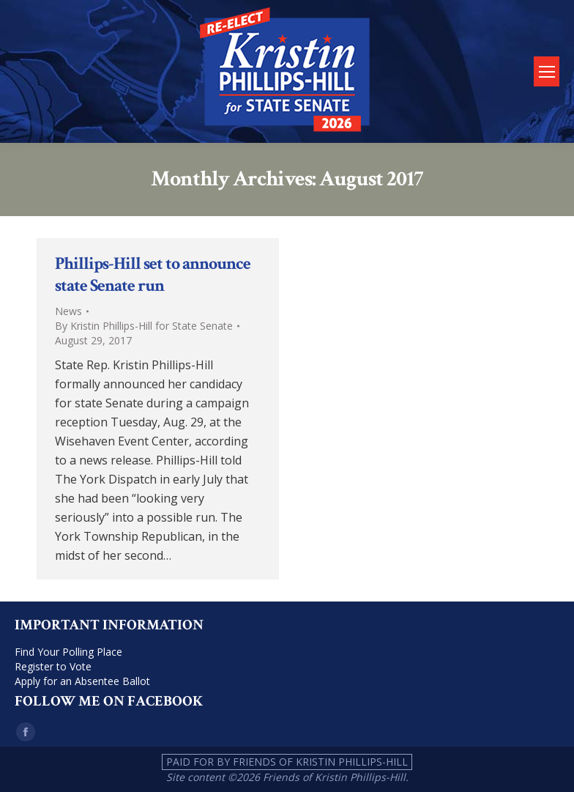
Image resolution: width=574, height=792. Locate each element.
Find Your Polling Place (68, 652)
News (68, 311)
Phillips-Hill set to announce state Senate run (152, 274)
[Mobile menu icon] (546, 71)
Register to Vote (53, 666)
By (144, 326)
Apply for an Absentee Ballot (82, 681)
